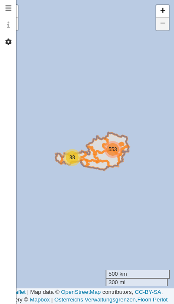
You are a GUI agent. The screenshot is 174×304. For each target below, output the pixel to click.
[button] (112, 149)
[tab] (8, 8)
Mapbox (39, 299)
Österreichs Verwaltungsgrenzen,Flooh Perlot (111, 299)
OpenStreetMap (81, 292)
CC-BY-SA (148, 292)
